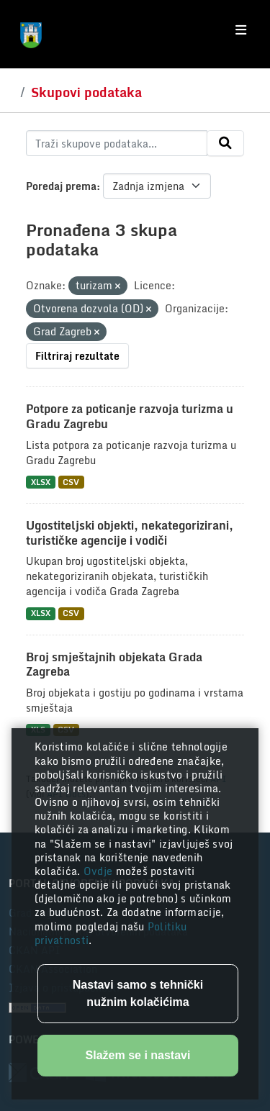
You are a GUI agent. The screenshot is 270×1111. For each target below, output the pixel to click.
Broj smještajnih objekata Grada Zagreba (114, 664)
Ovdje (100, 871)
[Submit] (225, 143)
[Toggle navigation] (241, 30)
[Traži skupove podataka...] (116, 143)
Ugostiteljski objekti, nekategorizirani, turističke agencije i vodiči (129, 533)
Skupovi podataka (86, 92)
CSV (71, 482)
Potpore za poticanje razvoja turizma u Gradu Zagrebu (129, 416)
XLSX (40, 482)
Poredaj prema (61, 186)
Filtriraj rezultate (77, 356)
